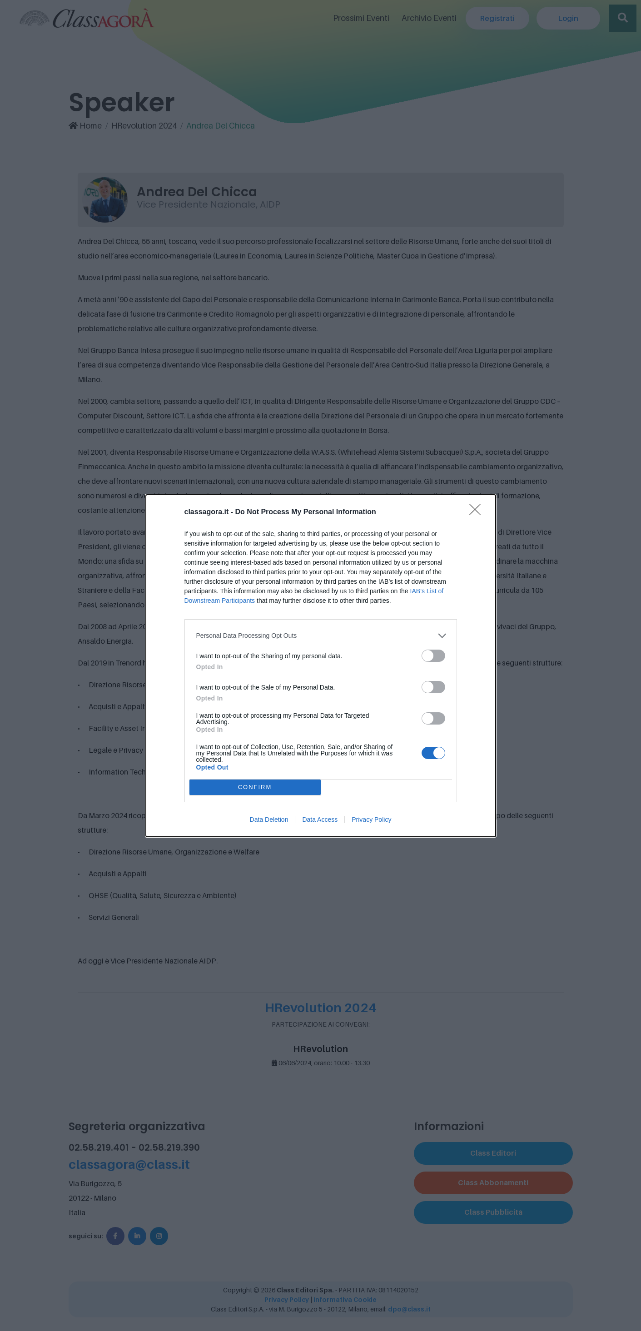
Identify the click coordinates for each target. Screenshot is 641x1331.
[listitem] (320, 636)
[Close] (478, 512)
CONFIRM (255, 787)
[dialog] (321, 666)
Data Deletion (269, 819)
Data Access (320, 819)
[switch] (433, 656)
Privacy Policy (371, 819)
